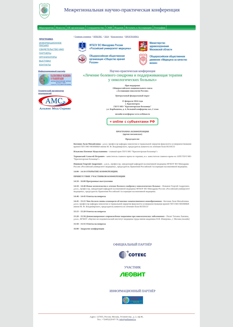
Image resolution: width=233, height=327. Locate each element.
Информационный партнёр (51, 71)
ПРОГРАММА (132, 36)
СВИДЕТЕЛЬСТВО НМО (51, 49)
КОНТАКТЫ (45, 64)
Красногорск (117, 36)
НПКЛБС (97, 36)
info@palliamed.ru (127, 319)
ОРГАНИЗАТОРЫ (48, 57)
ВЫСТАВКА (45, 61)
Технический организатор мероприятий (51, 92)
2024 (106, 36)
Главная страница (83, 36)
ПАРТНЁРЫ (45, 53)
